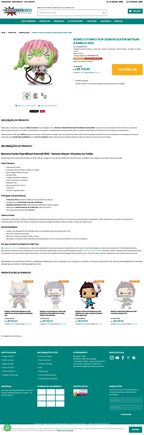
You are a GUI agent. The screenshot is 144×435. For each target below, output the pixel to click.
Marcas (118, 21)
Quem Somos (6, 2)
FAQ (40, 367)
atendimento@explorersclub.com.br (88, 366)
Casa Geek (91, 21)
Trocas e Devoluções (47, 375)
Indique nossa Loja (10, 375)
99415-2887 (116, 2)
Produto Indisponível (19, 294)
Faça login (57, 8)
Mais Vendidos (29, 21)
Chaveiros (105, 21)
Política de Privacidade (48, 379)
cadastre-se (69, 8)
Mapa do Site (8, 364)
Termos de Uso (45, 360)
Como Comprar (45, 356)
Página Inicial (8, 356)
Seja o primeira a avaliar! (83, 61)
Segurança (43, 371)
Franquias (59, 21)
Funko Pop (44, 21)
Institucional (8, 353)
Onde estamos (9, 371)
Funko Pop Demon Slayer (92, 251)
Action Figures (75, 21)
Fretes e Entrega (45, 364)
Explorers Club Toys (11, 248)
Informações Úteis (47, 353)
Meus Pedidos (17, 2)
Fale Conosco (29, 2)
